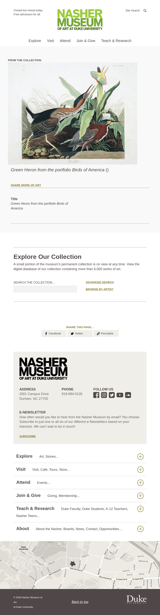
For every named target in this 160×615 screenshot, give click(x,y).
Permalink (104, 333)
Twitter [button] (76, 333)
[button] (136, 10)
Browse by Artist (99, 289)
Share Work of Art (26, 185)
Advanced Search (100, 282)
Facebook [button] (52, 333)
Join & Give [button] (85, 41)
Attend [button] (65, 41)
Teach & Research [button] (116, 41)
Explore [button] (35, 41)
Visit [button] (50, 41)
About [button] (80, 528)
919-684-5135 (72, 394)
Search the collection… (34, 282)
